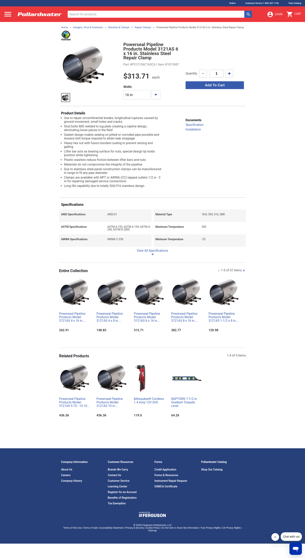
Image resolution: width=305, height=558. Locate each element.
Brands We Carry (118, 469)
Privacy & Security (134, 527)
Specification (194, 125)
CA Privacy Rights (231, 527)
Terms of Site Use (72, 527)
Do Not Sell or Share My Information (180, 527)
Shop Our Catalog (212, 469)
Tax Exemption (117, 503)
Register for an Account (122, 492)
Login (274, 14)
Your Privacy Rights (211, 527)
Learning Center (117, 486)
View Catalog (294, 3)
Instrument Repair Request (170, 480)
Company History (71, 480)
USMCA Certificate (165, 486)
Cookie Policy (153, 527)
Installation (193, 129)
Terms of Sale (90, 527)
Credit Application (165, 469)
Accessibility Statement (111, 527)
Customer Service (119, 480)
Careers (66, 475)
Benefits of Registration (122, 497)
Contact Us (114, 475)
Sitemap (152, 530)
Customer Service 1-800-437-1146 (262, 3)
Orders (232, 3)
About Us (66, 469)
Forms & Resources (166, 475)
